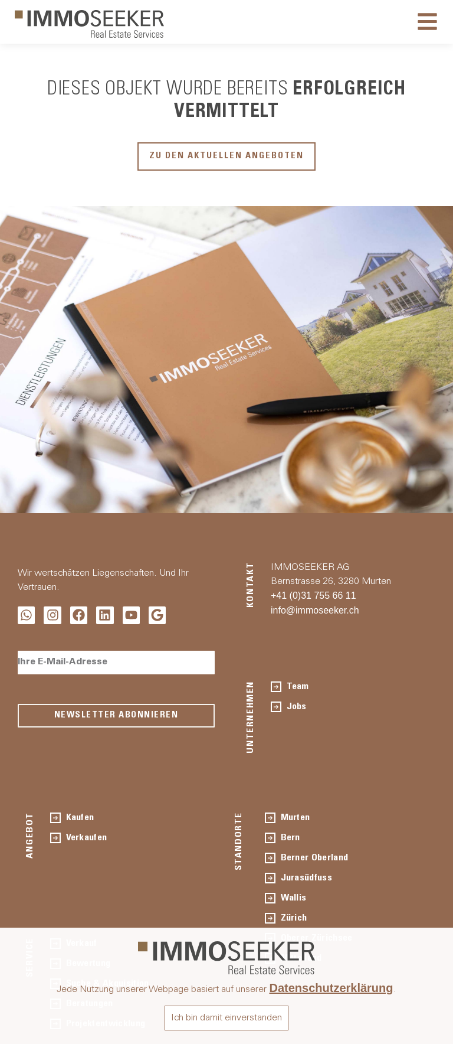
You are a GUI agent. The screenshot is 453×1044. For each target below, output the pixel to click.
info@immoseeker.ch (315, 610)
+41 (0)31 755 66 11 (313, 595)
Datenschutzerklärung (331, 987)
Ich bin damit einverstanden (226, 1018)
